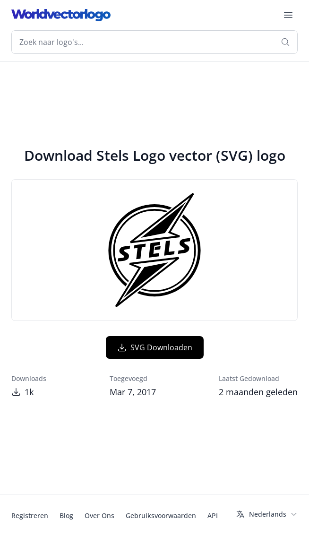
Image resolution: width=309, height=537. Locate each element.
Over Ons (99, 515)
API (212, 515)
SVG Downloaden (154, 347)
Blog (66, 515)
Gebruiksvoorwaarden (161, 515)
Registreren (29, 515)
